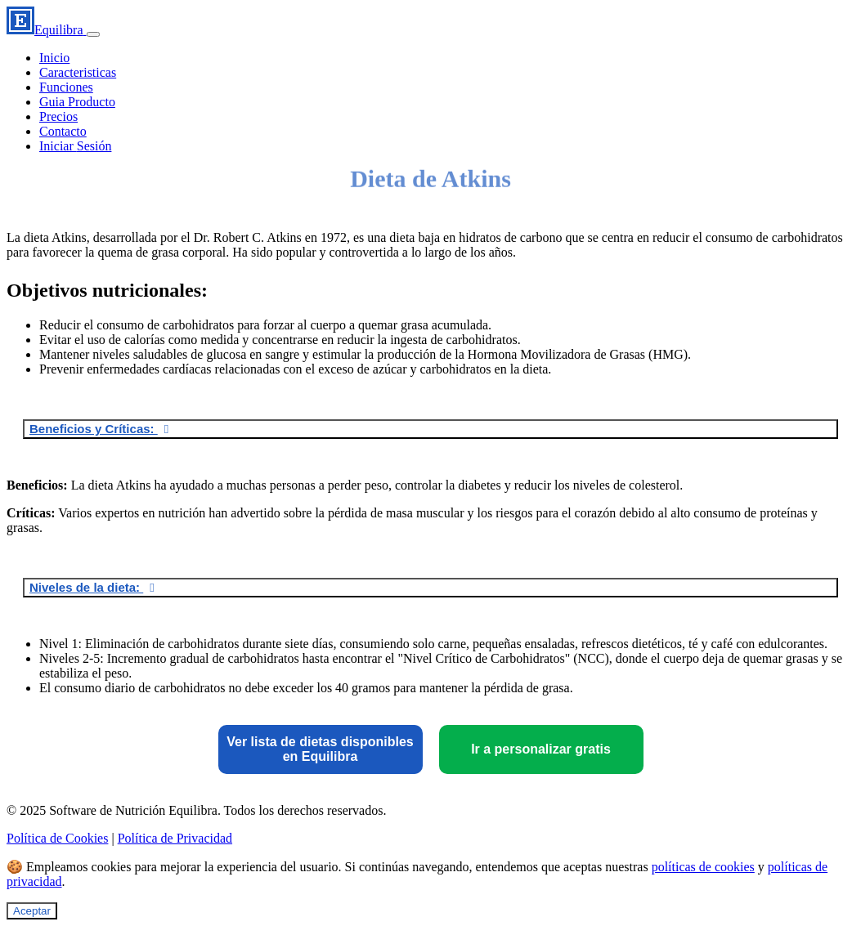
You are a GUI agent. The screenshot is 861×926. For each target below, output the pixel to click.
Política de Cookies (57, 838)
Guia (77, 102)
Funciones (66, 87)
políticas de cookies (703, 867)
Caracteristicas (77, 72)
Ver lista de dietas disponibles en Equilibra (320, 749)
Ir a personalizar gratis (541, 749)
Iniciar (75, 146)
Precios (58, 116)
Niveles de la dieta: (86, 587)
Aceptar (32, 911)
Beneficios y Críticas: (93, 429)
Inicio (54, 58)
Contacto (63, 131)
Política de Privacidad (175, 838)
